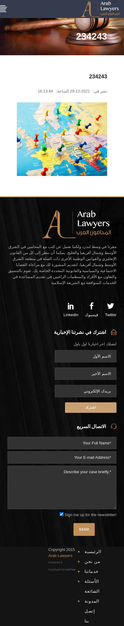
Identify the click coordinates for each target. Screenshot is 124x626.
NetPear (71, 569)
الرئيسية (93, 551)
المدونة (92, 601)
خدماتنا (92, 571)
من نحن (93, 561)
